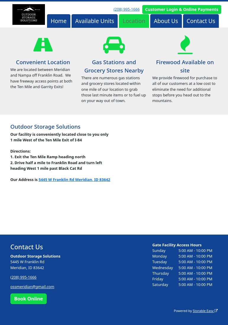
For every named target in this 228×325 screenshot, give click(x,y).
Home (59, 21)
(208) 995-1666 (127, 9)
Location (134, 21)
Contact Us (201, 21)
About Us (166, 21)
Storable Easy (205, 310)
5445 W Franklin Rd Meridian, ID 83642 (74, 179)
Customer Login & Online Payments (181, 9)
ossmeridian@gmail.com (32, 286)
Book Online (28, 298)
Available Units (94, 21)
